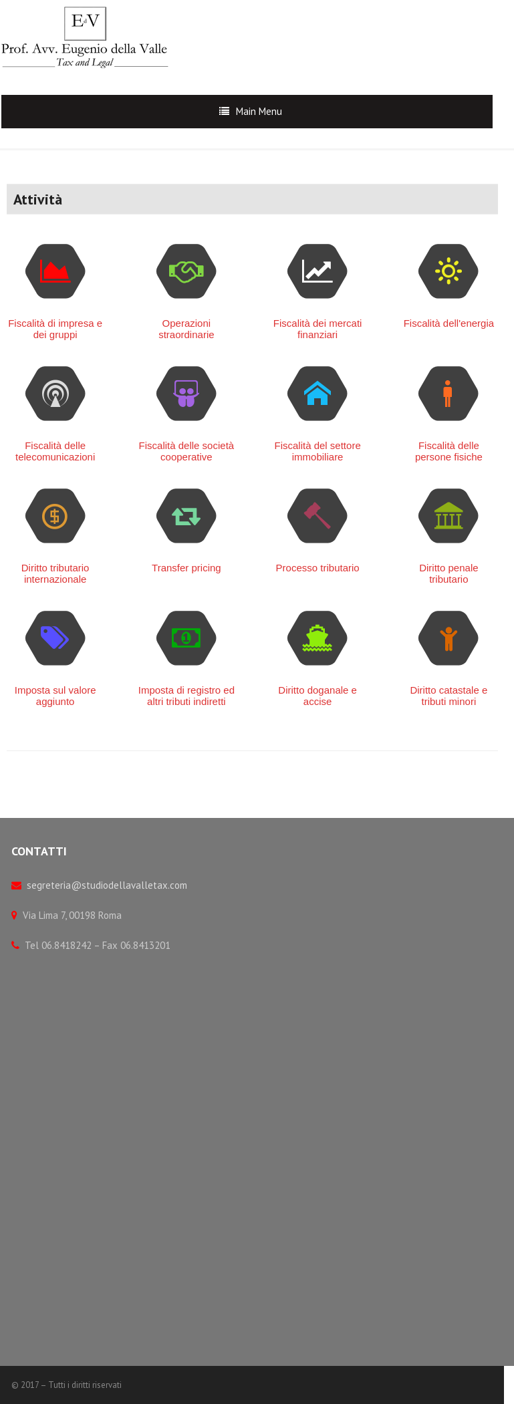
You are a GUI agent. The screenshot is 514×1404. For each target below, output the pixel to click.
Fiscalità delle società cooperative (187, 451)
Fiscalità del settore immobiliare (318, 451)
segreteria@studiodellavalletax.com (107, 885)
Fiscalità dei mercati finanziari (317, 328)
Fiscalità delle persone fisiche (449, 451)
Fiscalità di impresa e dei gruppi (55, 328)
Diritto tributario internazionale (55, 573)
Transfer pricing (186, 567)
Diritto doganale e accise (317, 695)
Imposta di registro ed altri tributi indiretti (186, 695)
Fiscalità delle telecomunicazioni (55, 451)
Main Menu (259, 111)
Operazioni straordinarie (186, 328)
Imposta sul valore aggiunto (55, 695)
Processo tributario (318, 567)
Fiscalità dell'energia (449, 323)
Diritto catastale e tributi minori (448, 695)
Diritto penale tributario (448, 573)
